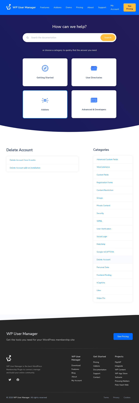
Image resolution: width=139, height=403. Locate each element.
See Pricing (123, 336)
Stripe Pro (101, 298)
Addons (57, 7)
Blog (73, 373)
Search (107, 37)
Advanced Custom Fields (107, 159)
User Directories (94, 77)
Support (96, 373)
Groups (100, 198)
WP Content (120, 369)
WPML (99, 221)
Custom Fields (103, 174)
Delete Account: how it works (23, 160)
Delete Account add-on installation (25, 168)
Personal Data (103, 267)
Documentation (99, 369)
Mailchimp (101, 244)
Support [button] (102, 7)
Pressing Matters (122, 381)
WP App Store (121, 373)
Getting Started (45, 77)
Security (100, 213)
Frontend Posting (104, 275)
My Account (115, 7)
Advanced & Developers (94, 109)
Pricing (79, 7)
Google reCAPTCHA (105, 252)
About (74, 376)
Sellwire (118, 377)
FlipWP (118, 362)
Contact (96, 377)
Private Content (103, 205)
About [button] (90, 7)
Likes (99, 290)
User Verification (104, 228)
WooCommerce (103, 167)
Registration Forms (105, 182)
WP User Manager (21, 397)
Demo (69, 7)
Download (76, 365)
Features (44, 7)
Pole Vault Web (122, 385)
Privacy (116, 397)
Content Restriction (105, 190)
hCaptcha (101, 282)
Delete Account (103, 259)
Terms (106, 397)
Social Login (102, 236)
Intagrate (119, 366)
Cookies (127, 397)
